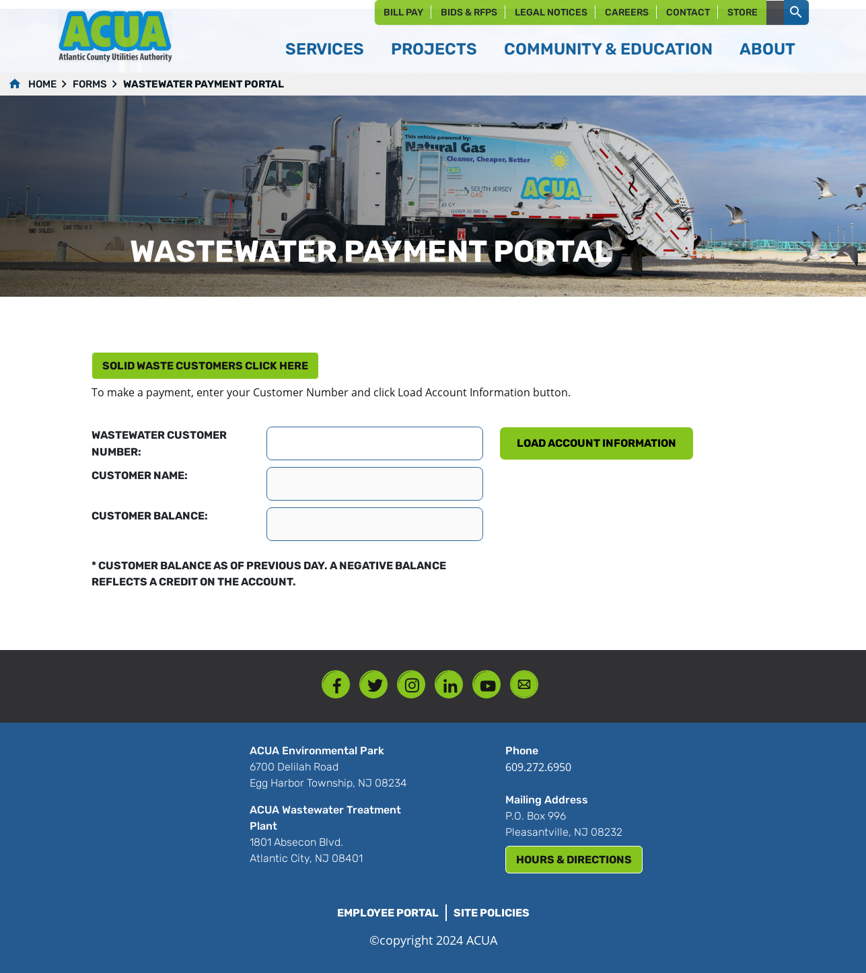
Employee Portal (388, 912)
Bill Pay (403, 12)
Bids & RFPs (469, 12)
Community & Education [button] (608, 49)
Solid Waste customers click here (205, 365)
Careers (627, 12)
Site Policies (492, 912)
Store (742, 12)
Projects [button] (434, 49)
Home (42, 84)
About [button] (767, 49)
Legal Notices (551, 12)
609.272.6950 (538, 767)
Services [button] (324, 49)
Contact (688, 12)
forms (90, 84)
